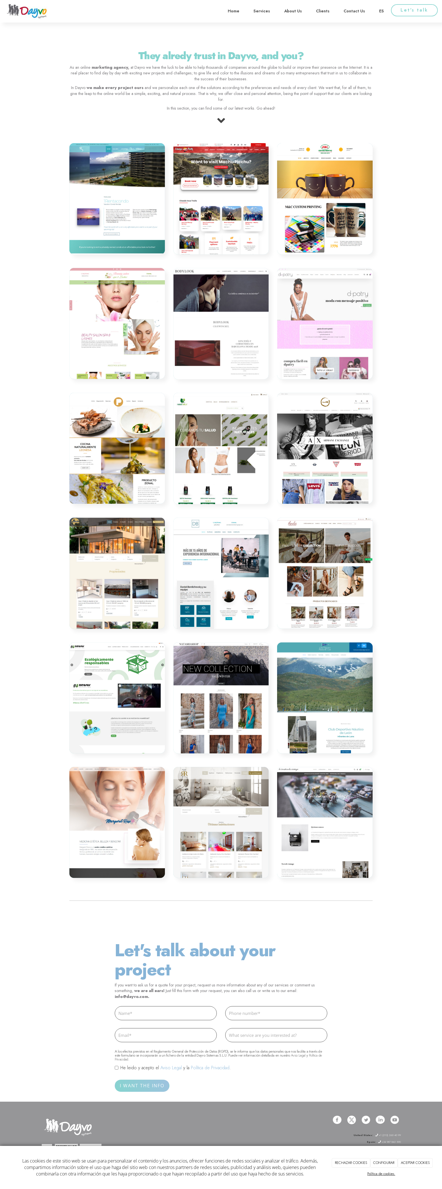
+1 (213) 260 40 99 (388, 1135)
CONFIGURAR (383, 1162)
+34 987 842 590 (389, 1142)
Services (261, 11)
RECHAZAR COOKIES (351, 1162)
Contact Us (354, 11)
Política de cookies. (381, 1173)
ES (381, 11)
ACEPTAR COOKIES (415, 1162)
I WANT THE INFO (142, 1085)
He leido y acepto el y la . (173, 1068)
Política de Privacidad (210, 1067)
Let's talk (414, 10)
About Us (293, 11)
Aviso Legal (298, 1055)
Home (233, 11)
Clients (323, 11)
